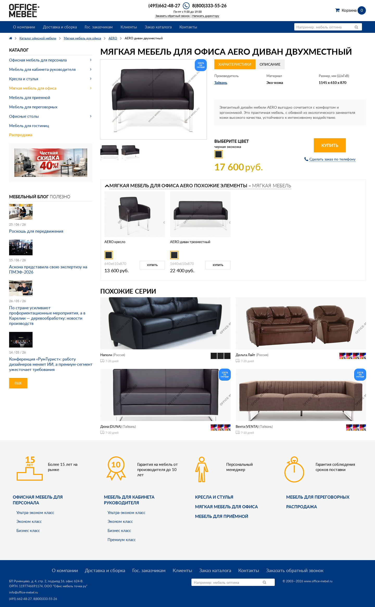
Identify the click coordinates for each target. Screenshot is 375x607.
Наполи (106, 354)
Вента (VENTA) (247, 426)
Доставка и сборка (60, 26)
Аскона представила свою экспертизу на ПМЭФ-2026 (48, 269)
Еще (18, 383)
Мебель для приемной (29, 97)
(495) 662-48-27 (20, 599)
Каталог (19, 50)
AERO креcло (114, 241)
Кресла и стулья (23, 78)
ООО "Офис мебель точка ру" (65, 586)
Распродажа (20, 135)
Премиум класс (122, 539)
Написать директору (205, 16)
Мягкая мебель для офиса (32, 88)
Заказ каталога (158, 26)
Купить (329, 145)
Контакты (188, 26)
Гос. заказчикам (99, 26)
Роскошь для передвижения (36, 231)
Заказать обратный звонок (172, 16)
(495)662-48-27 (164, 5)
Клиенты (129, 26)
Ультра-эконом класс (35, 512)
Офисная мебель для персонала (38, 60)
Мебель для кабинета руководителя (42, 69)
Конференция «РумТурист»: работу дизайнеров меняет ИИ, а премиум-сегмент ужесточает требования (50, 364)
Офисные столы (24, 116)
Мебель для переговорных (33, 106)
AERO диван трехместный (190, 241)
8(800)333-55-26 (209, 5)
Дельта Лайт (245, 354)
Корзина (354, 10)
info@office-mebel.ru (23, 592)
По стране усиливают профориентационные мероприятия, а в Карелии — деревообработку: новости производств (47, 315)
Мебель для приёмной (221, 516)
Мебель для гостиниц (29, 125)
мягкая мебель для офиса (226, 507)
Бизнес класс (28, 530)
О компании (24, 26)
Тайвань (220, 82)
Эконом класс (29, 521)
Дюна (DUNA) (110, 426)
